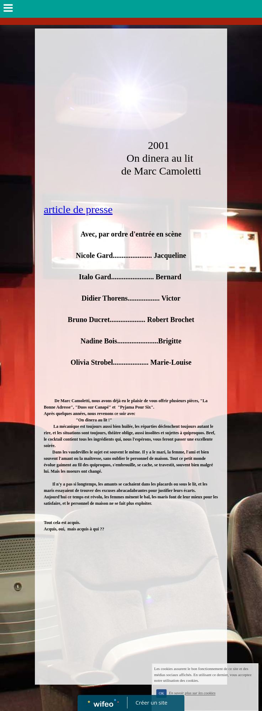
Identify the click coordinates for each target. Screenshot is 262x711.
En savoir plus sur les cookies (210, 701)
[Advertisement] (131, 82)
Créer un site (151, 702)
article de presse (78, 209)
